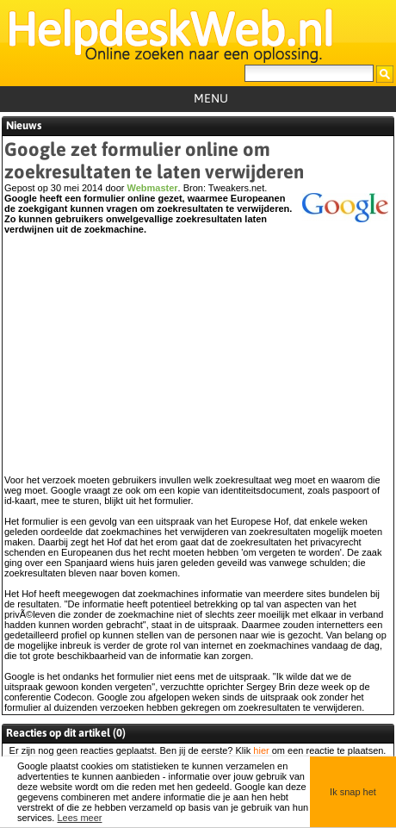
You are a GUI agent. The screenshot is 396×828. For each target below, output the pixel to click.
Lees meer (79, 817)
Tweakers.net (236, 188)
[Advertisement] (196, 362)
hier (261, 750)
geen (67, 750)
